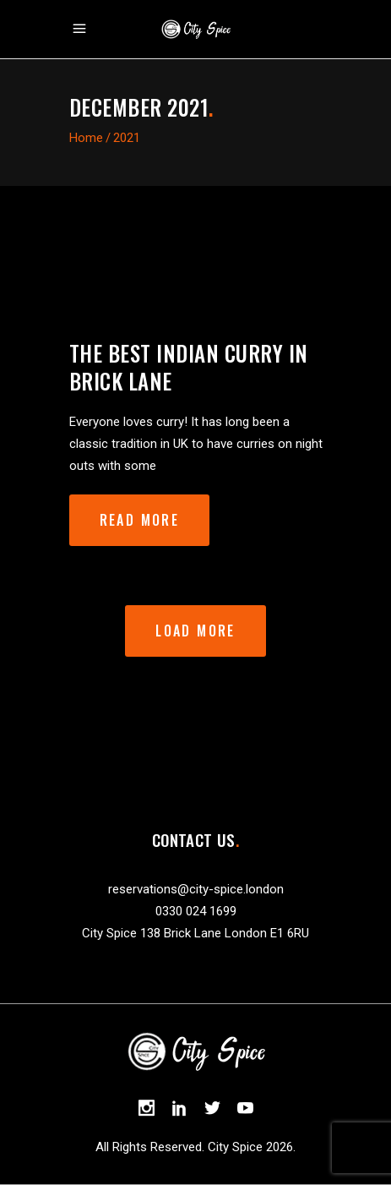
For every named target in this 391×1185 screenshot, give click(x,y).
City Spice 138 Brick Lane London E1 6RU (195, 933)
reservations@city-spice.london (196, 889)
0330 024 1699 (195, 911)
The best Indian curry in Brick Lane (188, 366)
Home (86, 137)
